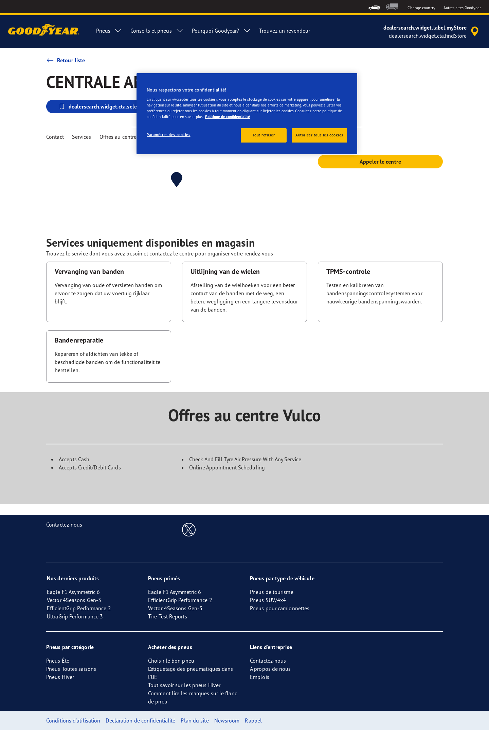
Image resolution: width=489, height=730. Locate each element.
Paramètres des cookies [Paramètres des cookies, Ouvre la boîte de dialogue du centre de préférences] (169, 134)
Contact (55, 136)
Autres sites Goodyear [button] (462, 7)
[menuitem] (374, 6)
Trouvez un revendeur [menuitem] (284, 30)
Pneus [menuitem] (109, 31)
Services (81, 136)
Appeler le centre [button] (380, 161)
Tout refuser (263, 135)
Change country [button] (421, 7)
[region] (247, 113)
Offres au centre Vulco (125, 136)
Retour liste (65, 60)
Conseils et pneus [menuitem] (157, 31)
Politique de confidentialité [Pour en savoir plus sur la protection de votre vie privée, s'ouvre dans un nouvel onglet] (227, 116)
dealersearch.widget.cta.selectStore (106, 106)
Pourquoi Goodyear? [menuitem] (221, 31)
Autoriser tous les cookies (319, 135)
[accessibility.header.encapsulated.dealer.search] (432, 31)
